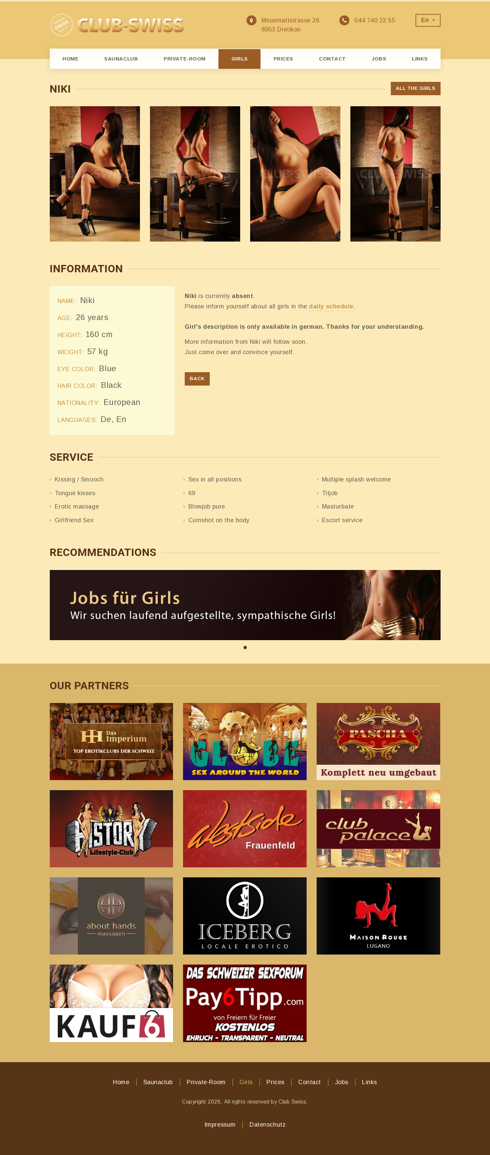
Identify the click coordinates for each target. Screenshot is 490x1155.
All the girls (415, 88)
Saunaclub (121, 58)
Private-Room (184, 58)
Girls (239, 58)
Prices (283, 58)
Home (70, 58)
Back (197, 378)
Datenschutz (268, 1124)
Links (420, 58)
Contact (332, 58)
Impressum (220, 1124)
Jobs (379, 58)
